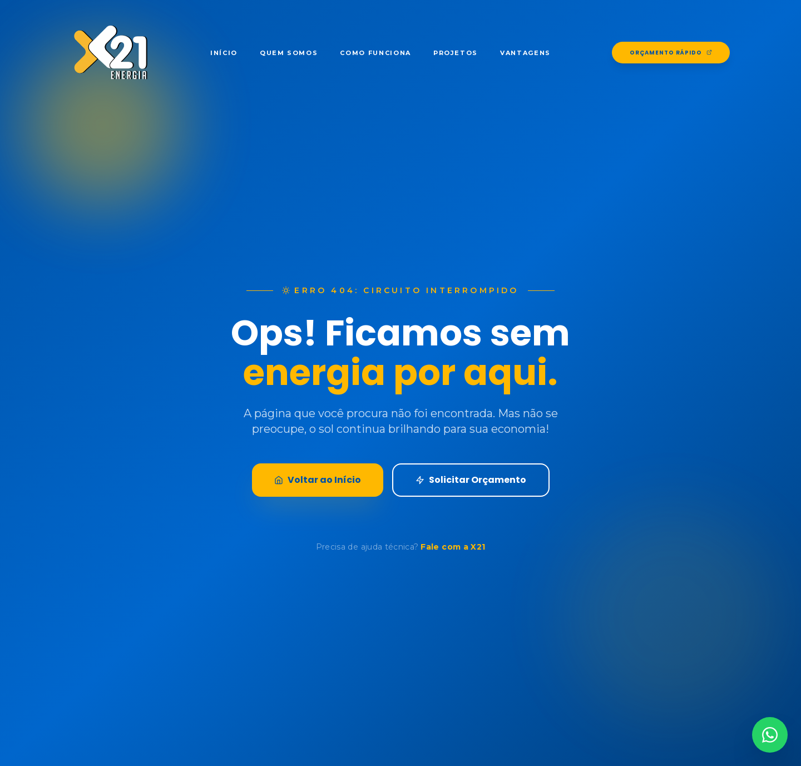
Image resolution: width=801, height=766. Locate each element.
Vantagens (525, 53)
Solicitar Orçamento (471, 479)
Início (224, 53)
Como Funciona (375, 53)
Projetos (455, 53)
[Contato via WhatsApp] (770, 735)
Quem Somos (289, 53)
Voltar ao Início (317, 479)
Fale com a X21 (453, 547)
